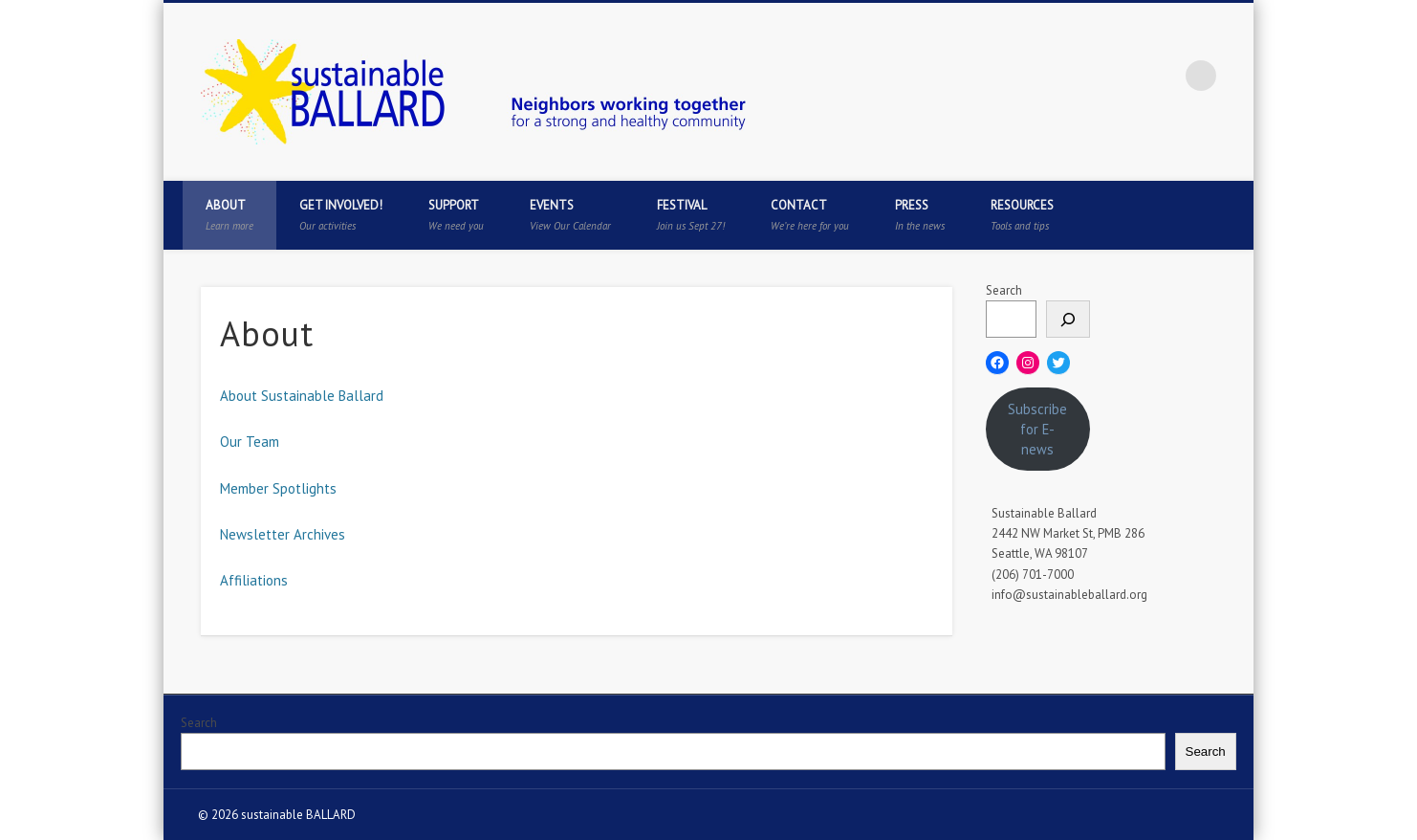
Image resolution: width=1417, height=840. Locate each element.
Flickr (1161, 75)
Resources (1022, 214)
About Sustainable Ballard (301, 396)
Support (456, 214)
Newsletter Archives (282, 534)
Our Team (249, 441)
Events (570, 214)
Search (1004, 290)
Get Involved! (340, 214)
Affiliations (254, 580)
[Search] (1068, 319)
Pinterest (1122, 75)
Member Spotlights (278, 488)
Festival (691, 214)
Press (920, 214)
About (229, 214)
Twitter (1083, 75)
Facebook (1044, 75)
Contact (810, 214)
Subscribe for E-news (1037, 429)
